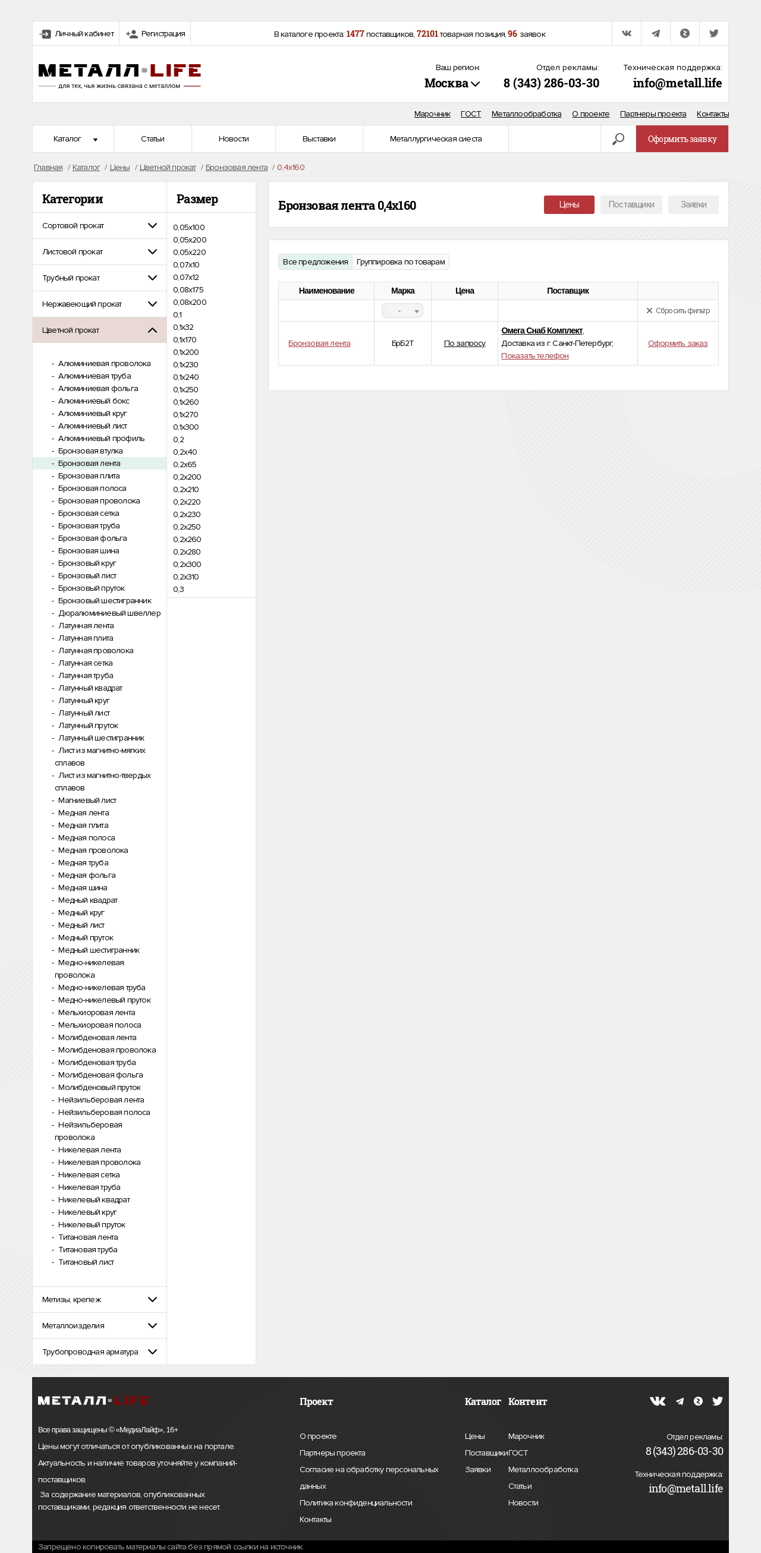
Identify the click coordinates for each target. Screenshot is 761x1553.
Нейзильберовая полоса (103, 1112)
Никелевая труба (88, 1187)
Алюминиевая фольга (97, 388)
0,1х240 (186, 377)
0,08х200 (189, 302)
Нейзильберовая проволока (88, 1131)
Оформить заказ (678, 343)
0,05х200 (189, 240)
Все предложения (315, 262)
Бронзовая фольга (91, 538)
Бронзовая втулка (89, 451)
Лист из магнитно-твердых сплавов (102, 781)
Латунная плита (84, 638)
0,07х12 (186, 277)
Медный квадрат (86, 900)
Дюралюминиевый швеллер (108, 613)
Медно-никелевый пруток (103, 1000)
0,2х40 (185, 452)
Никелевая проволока (98, 1162)
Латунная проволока (94, 650)
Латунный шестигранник (100, 738)
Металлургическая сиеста (436, 139)
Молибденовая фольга (99, 1075)
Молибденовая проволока (106, 1050)
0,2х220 (186, 502)
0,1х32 (183, 327)
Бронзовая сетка (87, 513)
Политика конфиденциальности (356, 1503)
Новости (234, 139)
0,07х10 (186, 265)
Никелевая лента (88, 1150)
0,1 (177, 315)
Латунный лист (82, 713)
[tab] (99, 225)
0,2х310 (186, 577)
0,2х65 (184, 464)
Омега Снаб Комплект (541, 330)
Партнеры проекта (653, 114)
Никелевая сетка (88, 1175)
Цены (569, 204)
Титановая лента (87, 1237)
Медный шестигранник (97, 950)
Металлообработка (526, 114)
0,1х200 (186, 352)
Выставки (319, 139)
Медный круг (80, 913)
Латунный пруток (87, 725)
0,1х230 (185, 365)
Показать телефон (534, 356)
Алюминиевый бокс (92, 401)
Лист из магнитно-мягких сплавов (100, 756)
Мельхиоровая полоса (98, 1025)
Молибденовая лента (96, 1037)
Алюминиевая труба (93, 376)
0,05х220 (189, 252)
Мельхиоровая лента (95, 1012)
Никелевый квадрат (93, 1200)
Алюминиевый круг (91, 413)
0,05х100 (189, 227)
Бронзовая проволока (98, 501)
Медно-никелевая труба (100, 987)
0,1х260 (186, 402)
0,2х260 (187, 539)
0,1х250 (185, 390)
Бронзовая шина (87, 551)
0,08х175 (188, 290)
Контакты (713, 114)
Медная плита (82, 825)
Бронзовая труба (88, 526)
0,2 (178, 439)
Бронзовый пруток (90, 588)
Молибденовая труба (96, 1062)
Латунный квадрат (89, 688)
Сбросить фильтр (678, 311)
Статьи (152, 139)
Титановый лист (85, 1262)
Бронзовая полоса (91, 488)
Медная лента (82, 813)
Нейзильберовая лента (100, 1100)
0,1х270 (185, 414)
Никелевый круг (86, 1212)
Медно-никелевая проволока (89, 968)
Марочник (432, 114)
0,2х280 (186, 552)
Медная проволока (92, 850)
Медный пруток (84, 938)
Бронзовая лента (88, 463)
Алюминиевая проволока (103, 363)
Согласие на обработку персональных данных (369, 1479)
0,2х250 (186, 527)
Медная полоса (85, 838)
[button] (99, 225)
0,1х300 (186, 427)
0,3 (178, 589)
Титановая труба (86, 1250)
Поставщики (631, 204)
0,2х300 (187, 564)
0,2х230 (186, 514)
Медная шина (81, 888)
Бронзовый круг (86, 563)
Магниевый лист (86, 800)
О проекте (590, 114)
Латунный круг (82, 700)
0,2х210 (186, 489)
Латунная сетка (84, 663)
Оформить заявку (682, 138)
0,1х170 (184, 340)
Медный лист (80, 925)
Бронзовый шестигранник (103, 601)
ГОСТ (471, 114)
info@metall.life (677, 82)
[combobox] (402, 310)
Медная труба (82, 863)
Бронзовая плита (88, 476)
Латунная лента (85, 625)
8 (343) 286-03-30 (551, 82)
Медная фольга (85, 875)
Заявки (693, 204)
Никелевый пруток (90, 1225)
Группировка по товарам (400, 262)
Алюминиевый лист (91, 426)
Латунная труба (84, 675)
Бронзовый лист (86, 576)
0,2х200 (187, 477)
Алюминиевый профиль (100, 438)
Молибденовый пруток (98, 1087)
